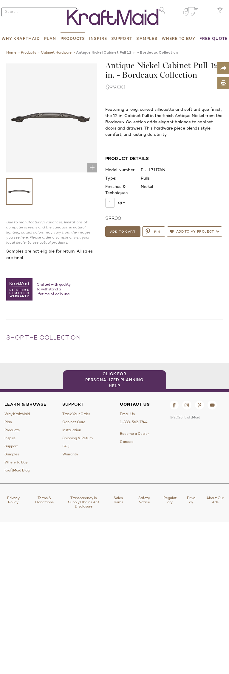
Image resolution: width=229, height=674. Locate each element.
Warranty (70, 454)
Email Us (127, 414)
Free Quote (213, 38)
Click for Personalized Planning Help (114, 379)
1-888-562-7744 (134, 422)
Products (73, 38)
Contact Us (134, 404)
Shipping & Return (77, 438)
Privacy (191, 500)
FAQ (65, 446)
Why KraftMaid (20, 38)
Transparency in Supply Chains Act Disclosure (83, 502)
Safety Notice (144, 500)
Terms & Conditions (44, 500)
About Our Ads (215, 500)
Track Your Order (76, 414)
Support (121, 38)
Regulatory (170, 500)
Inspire (98, 38)
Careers (126, 442)
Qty (121, 203)
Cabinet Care (73, 422)
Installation (71, 430)
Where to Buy (178, 38)
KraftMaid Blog (17, 470)
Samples (146, 38)
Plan (50, 38)
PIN (152, 231)
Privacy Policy (13, 500)
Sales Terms (118, 500)
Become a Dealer (134, 434)
